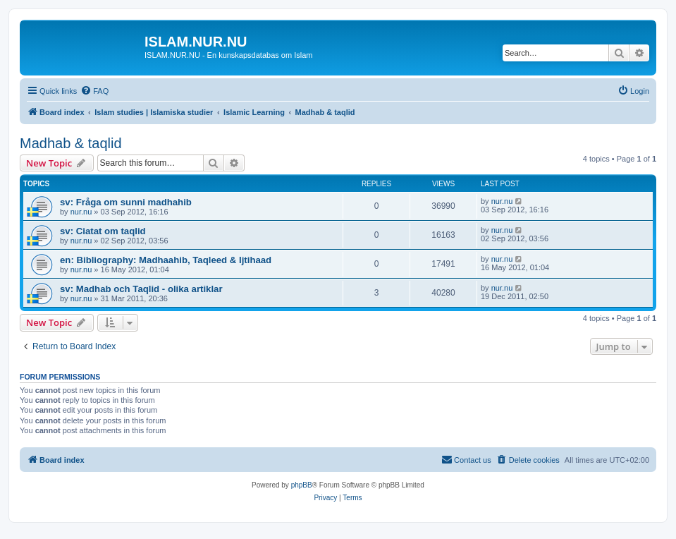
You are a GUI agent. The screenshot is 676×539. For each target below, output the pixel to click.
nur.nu (81, 211)
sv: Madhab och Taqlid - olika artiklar (141, 289)
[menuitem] (94, 91)
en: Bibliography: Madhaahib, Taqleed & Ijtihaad (165, 260)
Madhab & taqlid (71, 143)
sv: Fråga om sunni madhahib (126, 202)
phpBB (301, 485)
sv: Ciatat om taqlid (103, 231)
